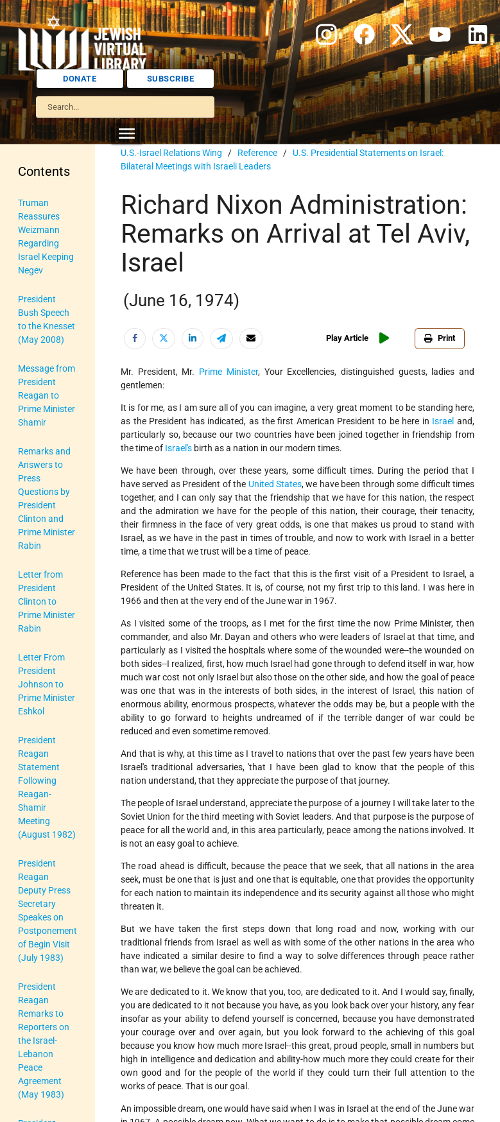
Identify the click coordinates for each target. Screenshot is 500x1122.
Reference (257, 153)
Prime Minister (228, 372)
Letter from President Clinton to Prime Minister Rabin (46, 601)
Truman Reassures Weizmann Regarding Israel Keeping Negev (46, 236)
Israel (443, 421)
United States (275, 484)
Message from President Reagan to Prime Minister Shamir (46, 395)
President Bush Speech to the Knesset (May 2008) (46, 319)
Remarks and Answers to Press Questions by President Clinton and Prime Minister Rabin (46, 498)
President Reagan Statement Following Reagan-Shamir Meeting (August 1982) (47, 787)
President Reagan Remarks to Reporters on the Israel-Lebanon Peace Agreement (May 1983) (43, 1040)
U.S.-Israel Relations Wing (171, 153)
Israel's (178, 448)
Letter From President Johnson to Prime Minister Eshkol (46, 684)
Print (439, 338)
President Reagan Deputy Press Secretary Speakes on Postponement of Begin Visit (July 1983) (47, 910)
